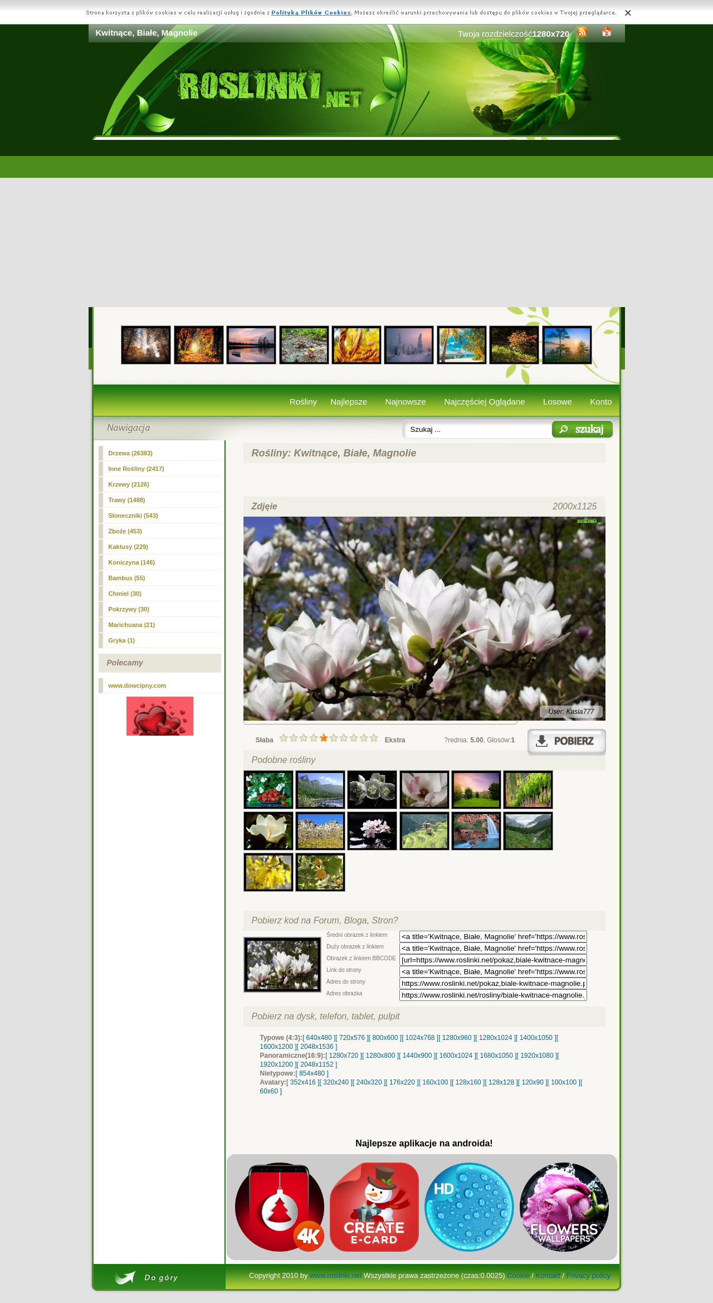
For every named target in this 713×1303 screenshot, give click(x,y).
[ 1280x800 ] (380, 1055)
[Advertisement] (357, 223)
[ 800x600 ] (385, 1038)
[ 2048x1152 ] (317, 1064)
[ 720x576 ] (351, 1038)
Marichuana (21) (132, 624)
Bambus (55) (127, 578)
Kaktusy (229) (129, 546)
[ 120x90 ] (533, 1082)
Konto (601, 401)
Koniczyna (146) (132, 562)
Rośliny (303, 401)
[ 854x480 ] (312, 1073)
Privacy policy (588, 1275)
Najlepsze (348, 401)
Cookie (518, 1275)
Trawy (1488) (127, 500)
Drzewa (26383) (131, 453)
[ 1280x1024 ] (495, 1038)
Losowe (557, 401)
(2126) (129, 484)
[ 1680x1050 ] (496, 1055)
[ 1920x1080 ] (537, 1055)
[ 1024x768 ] (420, 1038)
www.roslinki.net (336, 1275)
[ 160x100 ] (435, 1082)
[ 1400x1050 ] (536, 1038)
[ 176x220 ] (401, 1082)
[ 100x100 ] (564, 1082)
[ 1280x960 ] (456, 1038)
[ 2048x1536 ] (317, 1047)
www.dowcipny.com (138, 685)
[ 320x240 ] (335, 1082)
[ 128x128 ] (501, 1082)
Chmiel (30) (125, 593)
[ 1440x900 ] (417, 1055)
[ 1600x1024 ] (456, 1055)
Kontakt (548, 1275)
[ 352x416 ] (302, 1082)
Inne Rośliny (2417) (136, 468)
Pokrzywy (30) (129, 609)
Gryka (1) (122, 640)
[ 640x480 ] (318, 1038)
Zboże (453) (126, 531)
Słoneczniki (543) (133, 515)
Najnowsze (405, 401)
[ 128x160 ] (468, 1082)
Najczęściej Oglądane (484, 401)
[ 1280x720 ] (343, 1055)
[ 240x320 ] (369, 1082)
